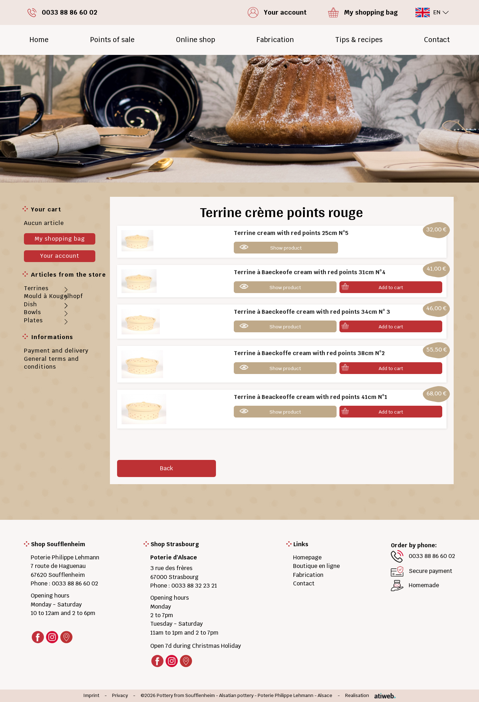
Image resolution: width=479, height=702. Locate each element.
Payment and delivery (56, 350)
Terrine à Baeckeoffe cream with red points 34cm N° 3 (312, 312)
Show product (286, 248)
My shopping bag (60, 238)
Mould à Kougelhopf (53, 296)
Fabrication (275, 39)
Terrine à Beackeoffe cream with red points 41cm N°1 (310, 397)
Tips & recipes (359, 39)
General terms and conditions (51, 362)
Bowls (32, 312)
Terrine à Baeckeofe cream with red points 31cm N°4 (309, 272)
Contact (437, 39)
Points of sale (112, 39)
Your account (59, 256)
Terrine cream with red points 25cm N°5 (291, 233)
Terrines (36, 288)
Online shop (195, 39)
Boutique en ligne (316, 566)
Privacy (120, 695)
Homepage (307, 557)
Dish (30, 304)
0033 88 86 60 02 (75, 583)
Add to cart (391, 288)
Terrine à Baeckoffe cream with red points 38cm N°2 (309, 353)
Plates (33, 320)
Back (166, 468)
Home (39, 39)
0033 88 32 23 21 (194, 585)
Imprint (91, 695)
